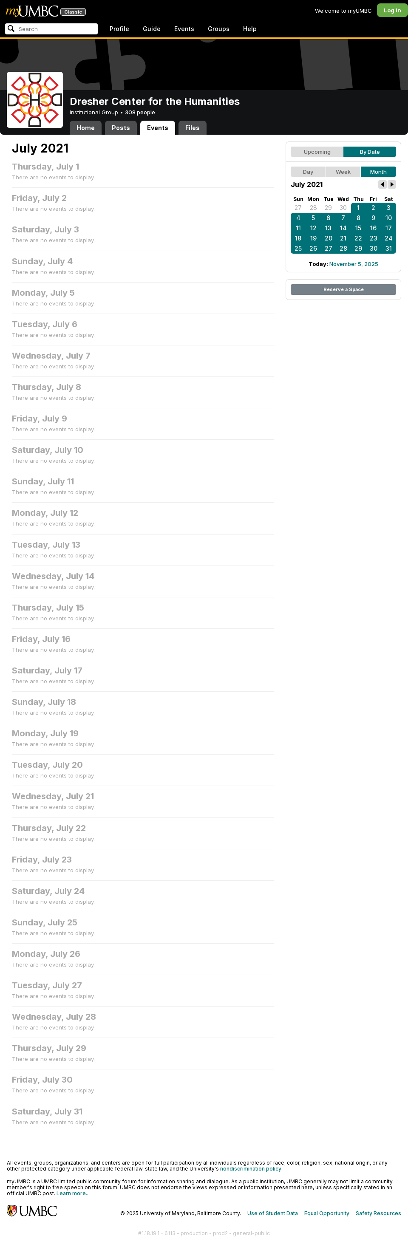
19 (313, 238)
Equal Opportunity (326, 1213)
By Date (370, 151)
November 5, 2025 (353, 263)
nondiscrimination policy (250, 1168)
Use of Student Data (272, 1213)
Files (192, 127)
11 (298, 228)
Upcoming (317, 151)
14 (343, 228)
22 (358, 238)
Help (250, 28)
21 (343, 238)
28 (313, 207)
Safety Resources (378, 1213)
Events (184, 28)
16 (373, 228)
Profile (119, 28)
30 (343, 207)
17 (388, 228)
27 (298, 207)
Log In (392, 10)
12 (313, 228)
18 (298, 238)
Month (378, 171)
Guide (152, 28)
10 (388, 217)
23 (373, 238)
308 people (140, 112)
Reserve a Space (343, 289)
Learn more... (73, 1193)
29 (328, 207)
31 (388, 248)
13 (328, 228)
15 (358, 228)
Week (343, 171)
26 (313, 248)
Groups (219, 28)
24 (389, 238)
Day (308, 171)
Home (85, 127)
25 (298, 248)
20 (328, 238)
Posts (121, 127)
